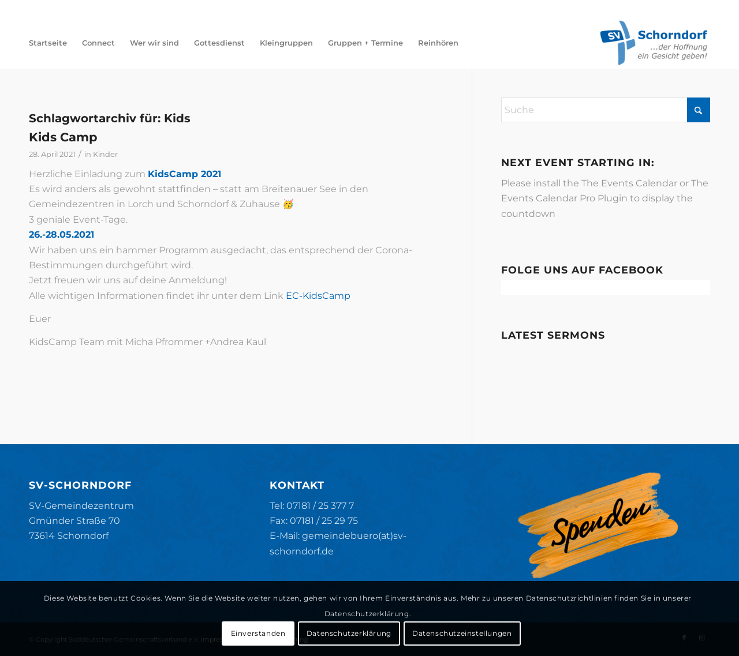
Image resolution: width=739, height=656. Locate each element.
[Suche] (605, 110)
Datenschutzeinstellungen (462, 633)
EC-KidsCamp (318, 295)
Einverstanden (258, 633)
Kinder (105, 154)
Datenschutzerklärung (349, 633)
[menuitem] (47, 43)
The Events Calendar (629, 183)
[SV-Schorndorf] (653, 43)
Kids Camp (63, 137)
